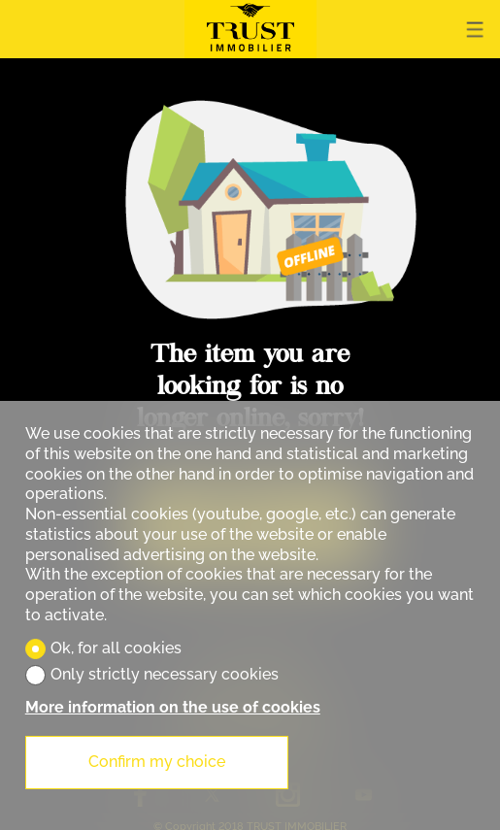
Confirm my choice (156, 761)
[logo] (250, 29)
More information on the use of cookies (172, 707)
